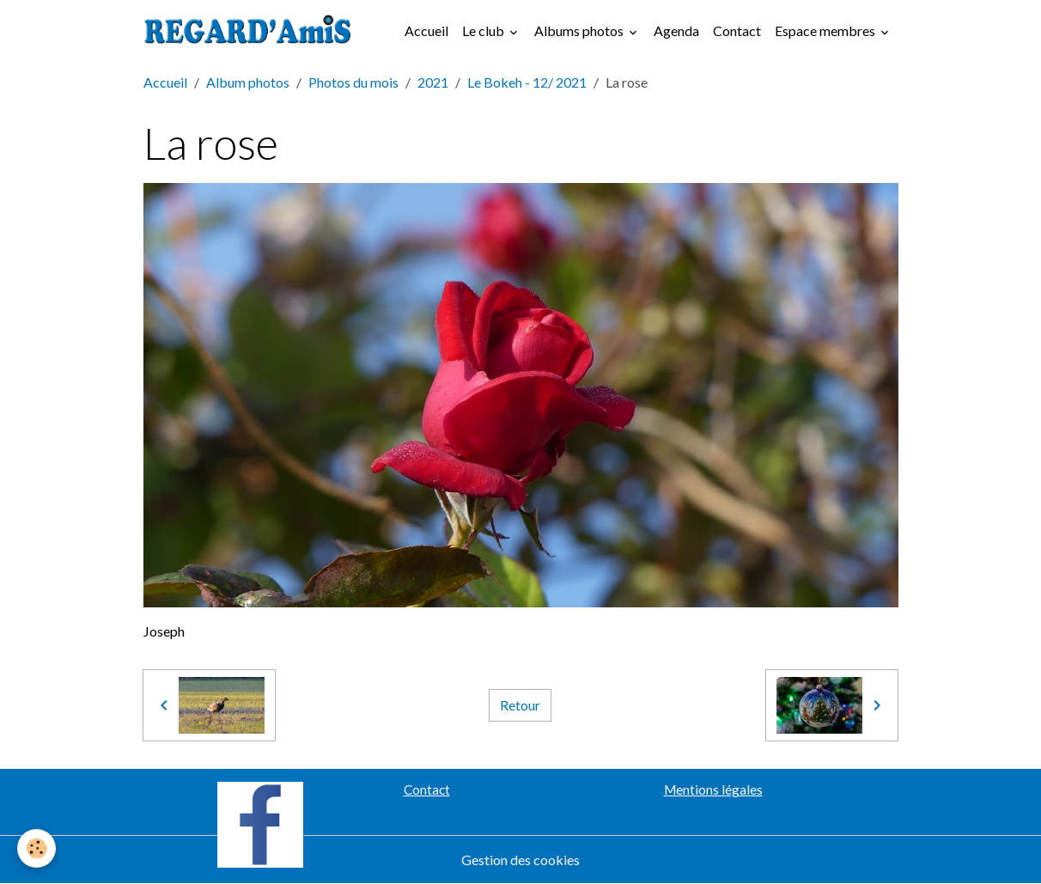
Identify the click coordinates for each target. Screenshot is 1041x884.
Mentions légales (713, 789)
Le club (484, 30)
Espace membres (826, 30)
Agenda (676, 30)
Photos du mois (353, 82)
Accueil (426, 30)
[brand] (251, 31)
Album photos (247, 82)
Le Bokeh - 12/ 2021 (527, 82)
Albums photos (580, 30)
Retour (520, 705)
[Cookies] (36, 848)
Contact (737, 30)
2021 (432, 82)
